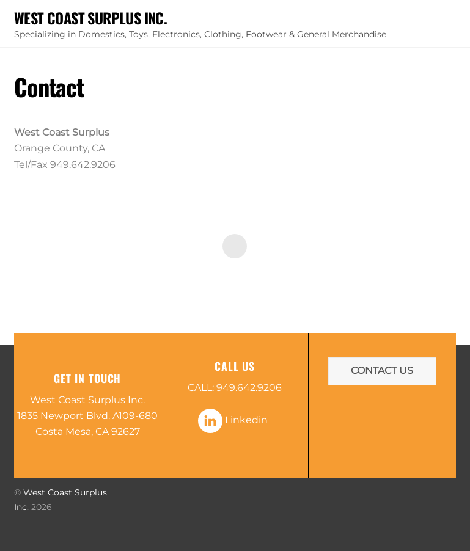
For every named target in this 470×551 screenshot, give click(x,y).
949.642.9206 (249, 387)
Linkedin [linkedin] (233, 420)
